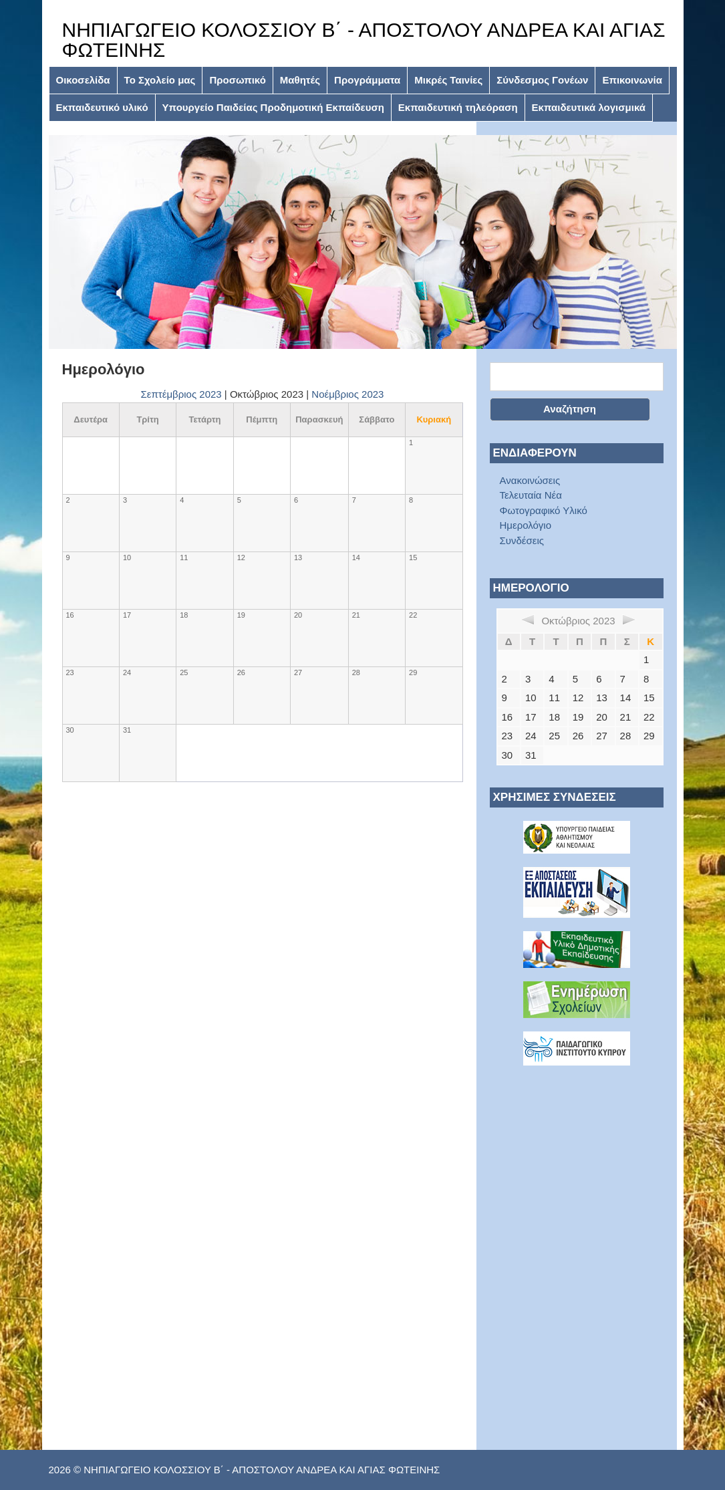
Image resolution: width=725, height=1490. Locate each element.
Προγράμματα (367, 80)
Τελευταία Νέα (531, 495)
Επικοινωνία (632, 80)
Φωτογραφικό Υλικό (543, 510)
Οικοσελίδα (83, 80)
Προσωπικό (237, 80)
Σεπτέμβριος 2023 (181, 394)
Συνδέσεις (522, 540)
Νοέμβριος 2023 (347, 394)
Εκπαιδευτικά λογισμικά (588, 107)
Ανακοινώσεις (530, 480)
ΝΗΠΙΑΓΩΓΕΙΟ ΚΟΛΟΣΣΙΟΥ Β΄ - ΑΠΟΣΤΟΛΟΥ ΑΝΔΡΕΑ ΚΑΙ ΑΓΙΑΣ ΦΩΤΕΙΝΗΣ (364, 40)
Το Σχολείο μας (160, 80)
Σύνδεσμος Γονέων (542, 80)
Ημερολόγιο (526, 525)
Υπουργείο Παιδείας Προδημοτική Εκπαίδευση (273, 107)
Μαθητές (300, 80)
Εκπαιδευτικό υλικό (102, 107)
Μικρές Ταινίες (448, 80)
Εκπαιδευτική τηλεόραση (458, 107)
